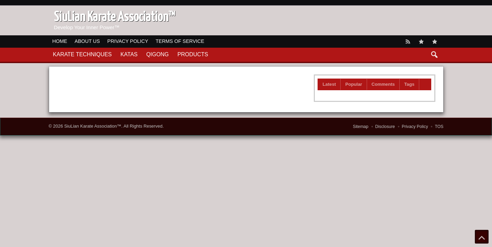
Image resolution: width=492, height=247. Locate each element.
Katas (129, 54)
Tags (409, 84)
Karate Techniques (82, 54)
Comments (383, 84)
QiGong (157, 54)
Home (59, 41)
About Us (87, 41)
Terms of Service (180, 41)
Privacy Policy (127, 41)
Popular (353, 84)
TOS (439, 127)
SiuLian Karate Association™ (92, 126)
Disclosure (385, 127)
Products (193, 54)
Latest (329, 84)
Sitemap (360, 127)
